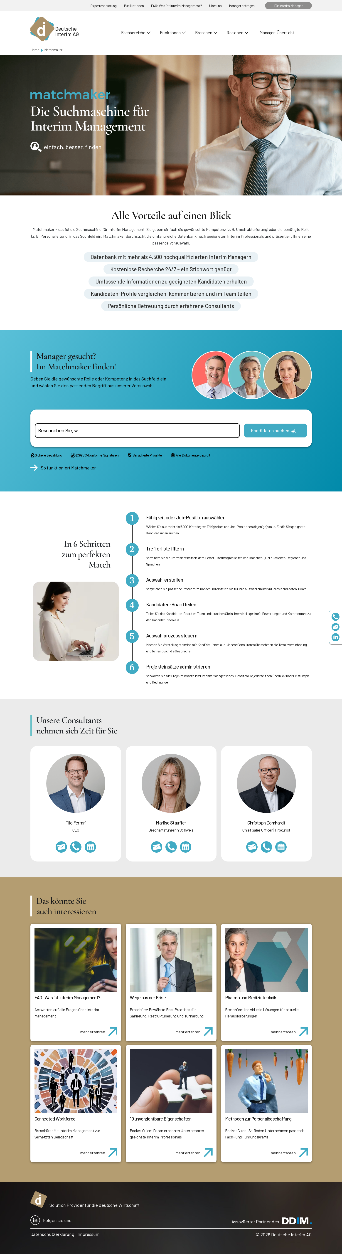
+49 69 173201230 (336, 617)
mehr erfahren (100, 1029)
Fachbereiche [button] (133, 32)
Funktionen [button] (170, 32)
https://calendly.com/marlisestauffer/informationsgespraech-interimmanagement (185, 847)
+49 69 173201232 (266, 847)
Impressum (89, 1234)
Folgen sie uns (50, 1220)
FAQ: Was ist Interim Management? (176, 5)
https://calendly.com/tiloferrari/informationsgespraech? (90, 847)
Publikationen (134, 5)
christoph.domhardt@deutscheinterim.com (252, 847)
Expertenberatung (103, 5)
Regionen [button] (235, 32)
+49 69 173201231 (75, 847)
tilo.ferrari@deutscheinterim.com (61, 847)
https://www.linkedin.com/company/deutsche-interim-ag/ (336, 637)
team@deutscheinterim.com (336, 627)
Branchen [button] (203, 32)
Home (34, 49)
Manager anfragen (242, 5)
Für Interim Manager (288, 5)
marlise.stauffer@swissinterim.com (156, 847)
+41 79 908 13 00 (171, 847)
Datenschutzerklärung (52, 1234)
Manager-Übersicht (277, 32)
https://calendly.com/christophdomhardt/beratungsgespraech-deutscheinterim (281, 847)
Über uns (215, 5)
